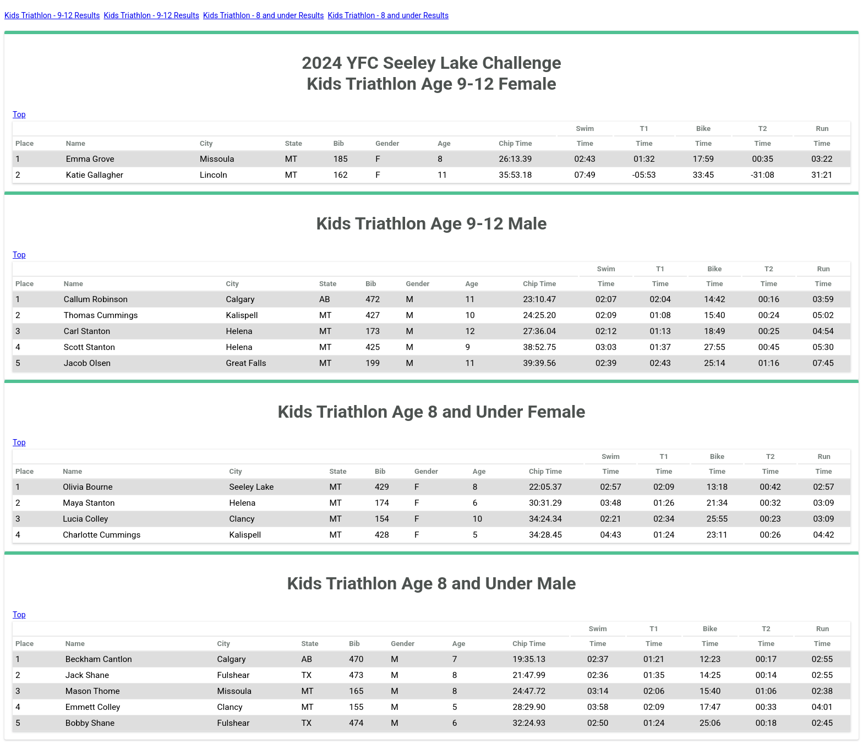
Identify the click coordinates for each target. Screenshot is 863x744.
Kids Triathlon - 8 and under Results (263, 15)
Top (19, 114)
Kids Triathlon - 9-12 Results (52, 15)
